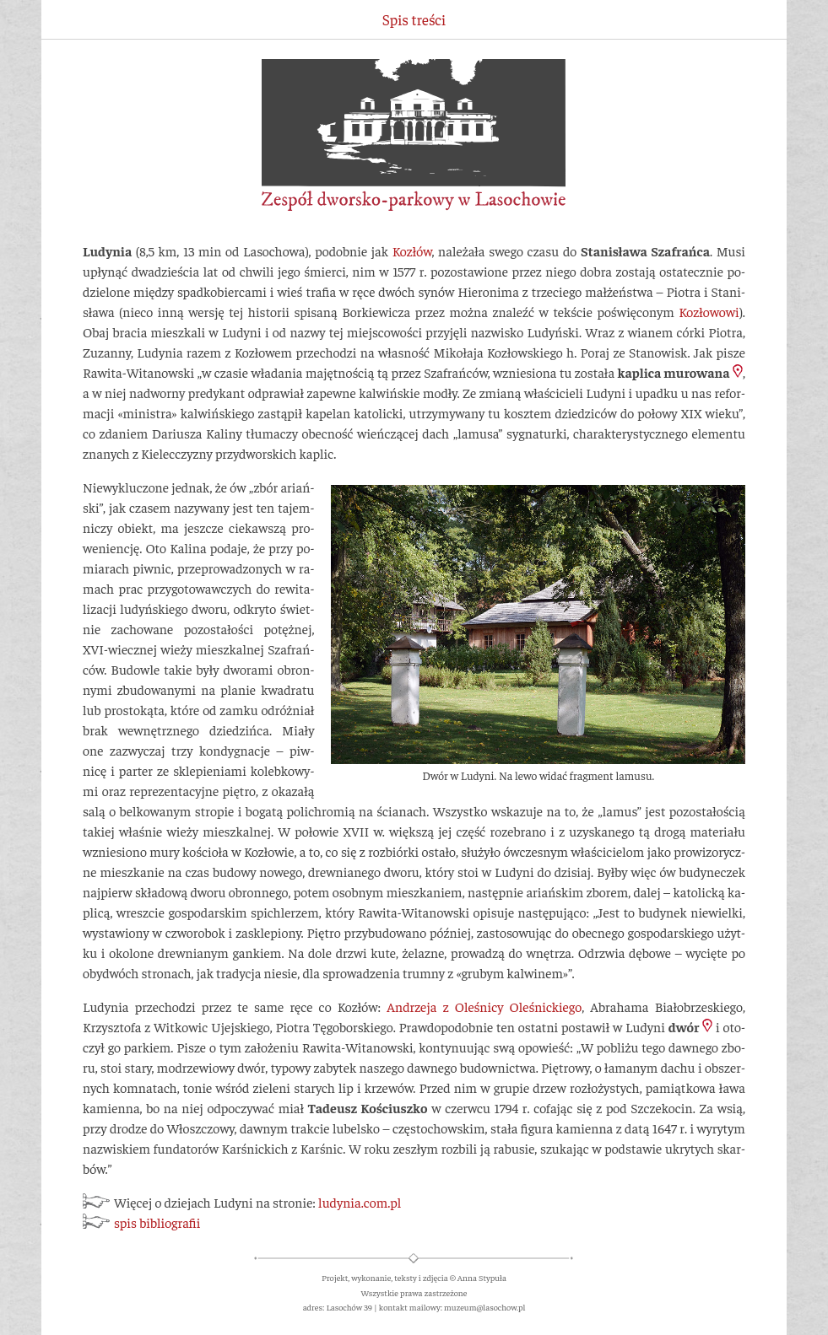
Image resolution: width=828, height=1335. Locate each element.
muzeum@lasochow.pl (484, 1306)
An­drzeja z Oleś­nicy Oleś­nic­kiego (484, 1006)
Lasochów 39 (349, 1306)
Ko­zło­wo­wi (709, 311)
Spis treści (414, 19)
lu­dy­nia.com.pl (359, 1201)
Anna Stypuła (481, 1277)
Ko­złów (412, 250)
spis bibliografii (157, 1222)
